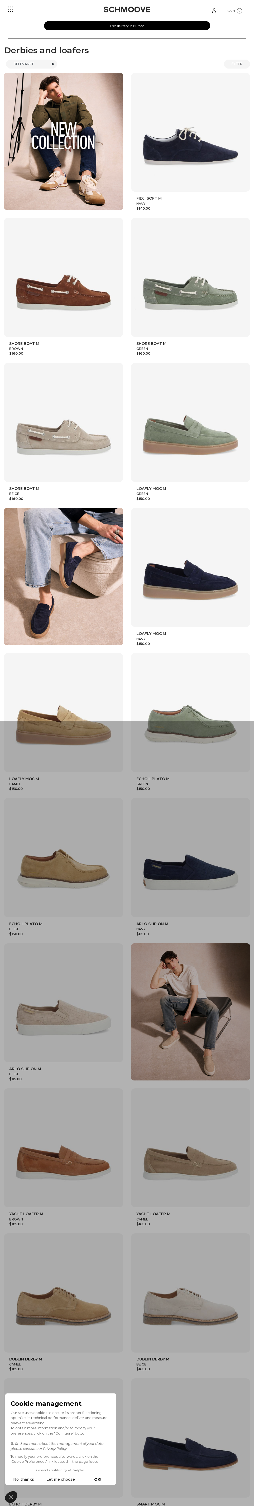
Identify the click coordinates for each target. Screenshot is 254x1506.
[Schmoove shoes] (127, 9)
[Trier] (31, 64)
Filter (237, 64)
